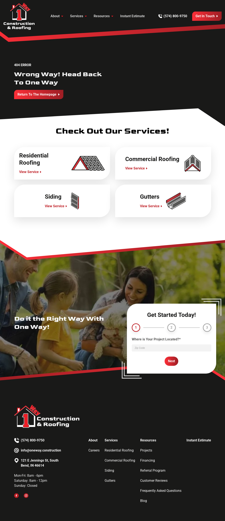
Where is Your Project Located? (156, 339)
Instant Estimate (132, 16)
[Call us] (172, 16)
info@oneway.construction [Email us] (41, 450)
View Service (29, 172)
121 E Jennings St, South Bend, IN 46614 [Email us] (40, 462)
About (55, 16)
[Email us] (37, 450)
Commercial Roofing (120, 460)
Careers (94, 450)
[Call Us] (207, 16)
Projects (146, 450)
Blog (143, 501)
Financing (147, 460)
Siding (109, 470)
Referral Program (152, 470)
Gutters (110, 481)
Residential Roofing (119, 450)
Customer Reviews (154, 481)
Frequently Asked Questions (160, 491)
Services (76, 16)
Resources (102, 16)
